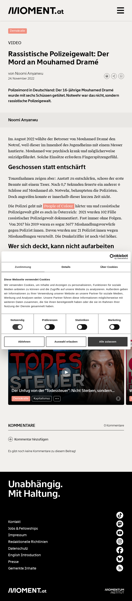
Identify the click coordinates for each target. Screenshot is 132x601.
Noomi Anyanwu (23, 126)
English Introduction (24, 555)
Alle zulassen (107, 341)
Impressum (17, 535)
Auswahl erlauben (66, 341)
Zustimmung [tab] (23, 266)
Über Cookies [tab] (109, 266)
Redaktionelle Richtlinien (28, 542)
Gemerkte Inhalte (22, 568)
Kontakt (14, 522)
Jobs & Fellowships (23, 528)
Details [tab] (66, 266)
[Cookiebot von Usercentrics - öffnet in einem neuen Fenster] (112, 256)
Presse (13, 562)
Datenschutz (18, 548)
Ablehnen (24, 341)
